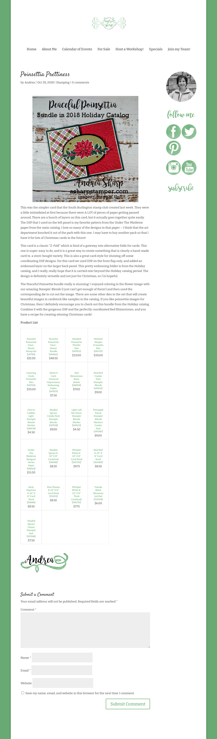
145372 (98, 351)
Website (26, 683)
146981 (53, 462)
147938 (53, 425)
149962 (53, 354)
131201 (53, 496)
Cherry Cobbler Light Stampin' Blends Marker (31, 417)
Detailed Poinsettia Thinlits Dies (76, 344)
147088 (31, 536)
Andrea (30, 82)
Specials (156, 49)
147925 (76, 351)
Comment (28, 609)
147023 (76, 425)
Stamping (63, 82)
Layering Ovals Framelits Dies (31, 378)
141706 (31, 385)
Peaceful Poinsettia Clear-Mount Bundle (53, 345)
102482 (98, 462)
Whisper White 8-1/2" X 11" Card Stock (76, 455)
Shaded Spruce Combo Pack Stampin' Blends (53, 416)
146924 (76, 385)
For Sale (103, 49)
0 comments (80, 82)
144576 (31, 428)
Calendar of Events (77, 49)
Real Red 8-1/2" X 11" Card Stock (98, 455)
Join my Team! (179, 49)
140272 (76, 502)
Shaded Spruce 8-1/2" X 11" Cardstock (53, 455)
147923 (53, 391)
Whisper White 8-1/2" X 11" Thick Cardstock (76, 493)
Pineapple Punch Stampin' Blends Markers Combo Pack (98, 419)
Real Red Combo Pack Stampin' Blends (98, 379)
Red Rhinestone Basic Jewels (76, 378)
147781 (31, 354)
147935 (98, 388)
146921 (31, 468)
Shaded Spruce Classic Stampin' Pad (31, 527)
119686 (31, 502)
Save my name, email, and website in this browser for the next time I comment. (80, 693)
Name (26, 658)
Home (31, 49)
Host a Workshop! (129, 49)
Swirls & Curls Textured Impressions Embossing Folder (53, 381)
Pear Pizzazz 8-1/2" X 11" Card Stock (53, 490)
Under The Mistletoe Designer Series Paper (31, 458)
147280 (98, 431)
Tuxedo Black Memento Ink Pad (98, 492)
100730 (76, 462)
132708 (98, 499)
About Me (49, 49)
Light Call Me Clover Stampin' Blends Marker (76, 416)
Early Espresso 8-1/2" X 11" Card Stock (31, 493)
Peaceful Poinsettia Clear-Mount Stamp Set (31, 345)
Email (26, 670)
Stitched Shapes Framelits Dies (98, 344)
